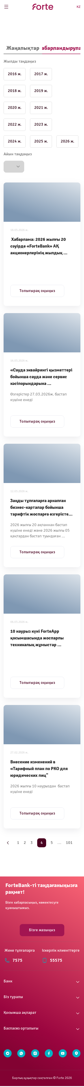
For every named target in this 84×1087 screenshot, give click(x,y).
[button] (14, 167)
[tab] (23, 48)
